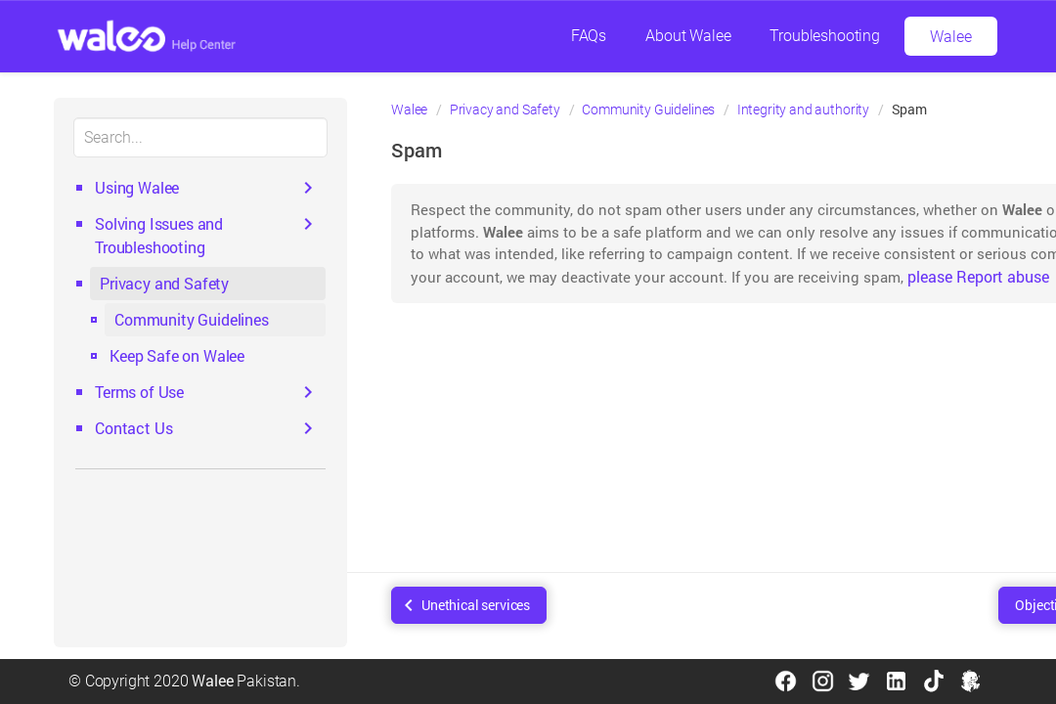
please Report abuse (978, 276)
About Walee (687, 35)
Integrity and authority (803, 109)
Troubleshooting (825, 35)
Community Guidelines (191, 319)
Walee (950, 36)
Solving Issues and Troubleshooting (159, 235)
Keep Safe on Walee (177, 355)
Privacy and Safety (164, 283)
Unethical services (475, 604)
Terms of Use (139, 391)
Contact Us (133, 428)
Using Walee (137, 187)
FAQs (588, 35)
